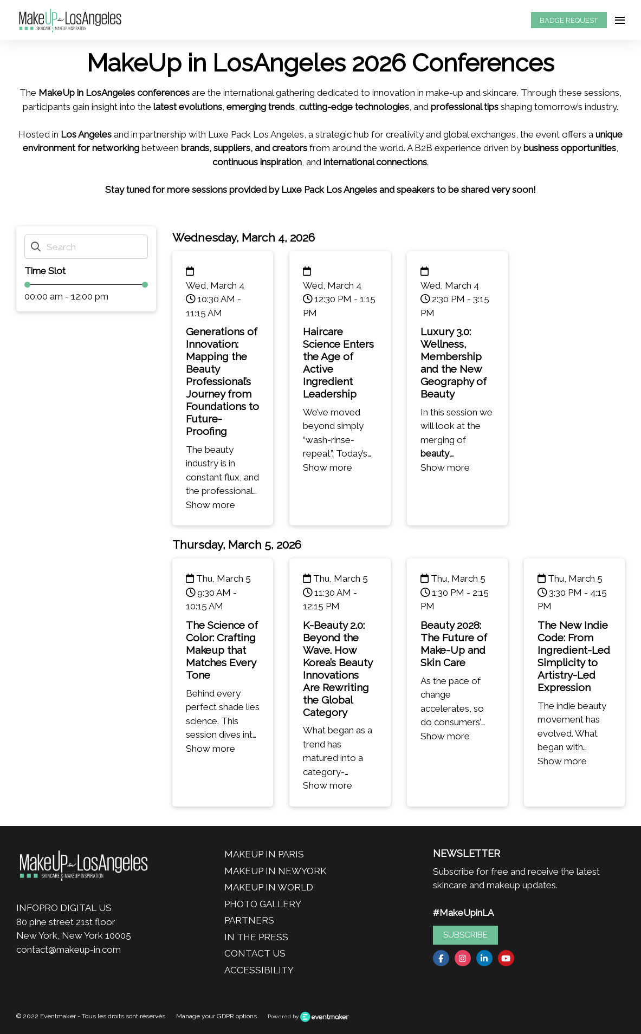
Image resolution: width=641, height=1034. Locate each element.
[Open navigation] (620, 20)
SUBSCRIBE (465, 935)
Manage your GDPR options (216, 1016)
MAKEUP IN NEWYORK (275, 871)
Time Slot (45, 270)
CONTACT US (255, 953)
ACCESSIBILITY (259, 970)
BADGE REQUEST (569, 20)
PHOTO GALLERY (262, 904)
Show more (210, 504)
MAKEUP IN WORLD (268, 887)
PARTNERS (249, 920)
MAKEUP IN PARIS (264, 854)
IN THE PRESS (256, 937)
